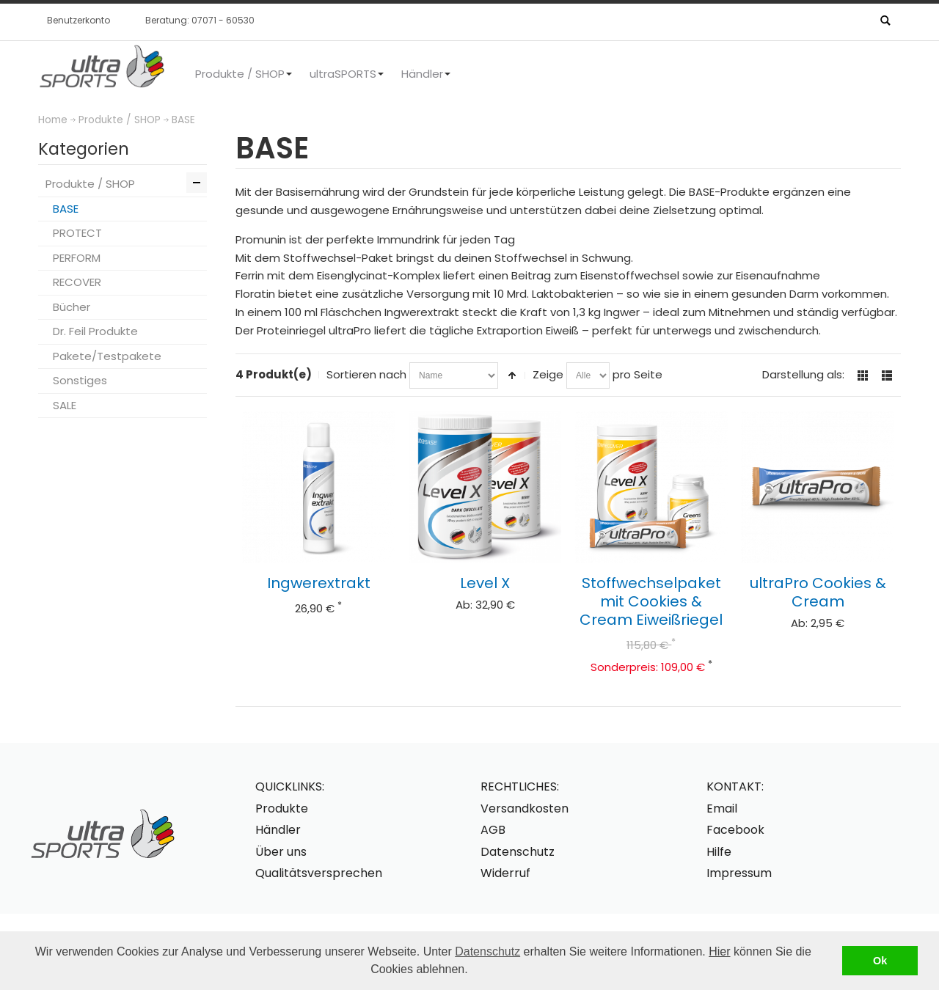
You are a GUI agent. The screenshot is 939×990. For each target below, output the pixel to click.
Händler (278, 829)
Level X (485, 583)
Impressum (739, 873)
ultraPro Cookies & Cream (818, 592)
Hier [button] (719, 951)
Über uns (281, 851)
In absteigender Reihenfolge (512, 375)
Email (721, 808)
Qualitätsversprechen (318, 873)
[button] (473, 971)
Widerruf (505, 873)
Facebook (735, 829)
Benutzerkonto (78, 20)
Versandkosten (525, 808)
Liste (887, 375)
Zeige (548, 374)
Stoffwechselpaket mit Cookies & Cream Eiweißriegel (651, 601)
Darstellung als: (803, 374)
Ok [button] (880, 961)
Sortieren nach (366, 374)
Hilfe (718, 851)
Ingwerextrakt (318, 583)
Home (52, 120)
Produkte (281, 808)
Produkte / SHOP (119, 120)
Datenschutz (487, 951)
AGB (493, 829)
